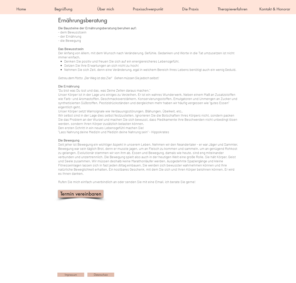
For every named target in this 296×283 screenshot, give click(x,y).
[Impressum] (70, 275)
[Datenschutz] (100, 275)
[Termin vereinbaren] (80, 194)
